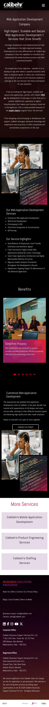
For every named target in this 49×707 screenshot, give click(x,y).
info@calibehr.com (24, 613)
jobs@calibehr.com (17, 616)
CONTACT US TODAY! (25, 427)
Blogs (5, 599)
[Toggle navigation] (42, 5)
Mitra (13, 591)
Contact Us (21, 591)
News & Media (26, 599)
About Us (6, 591)
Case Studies (14, 599)
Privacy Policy (32, 591)
